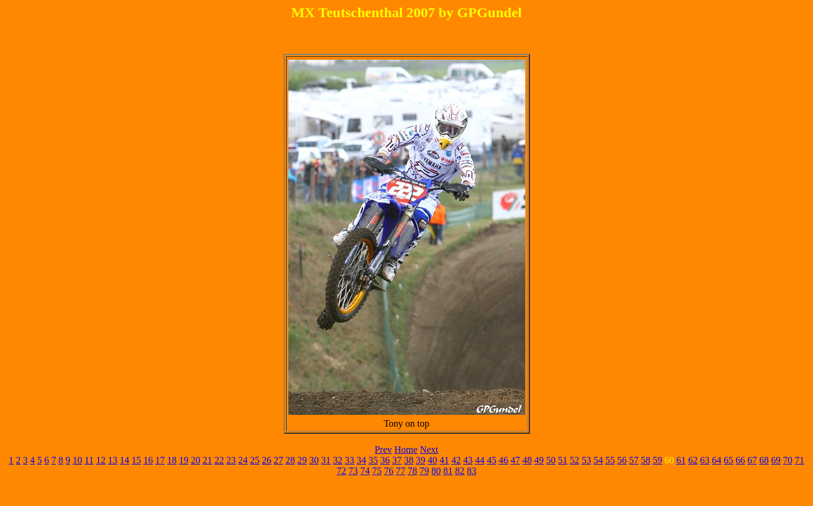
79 (424, 471)
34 (361, 460)
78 (412, 471)
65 (728, 460)
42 (456, 460)
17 (160, 460)
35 (373, 460)
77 (401, 471)
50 (550, 460)
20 (195, 460)
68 (764, 460)
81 (448, 471)
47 (515, 460)
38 (408, 460)
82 (460, 471)
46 (503, 460)
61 (681, 460)
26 (266, 460)
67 (752, 460)
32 (337, 460)
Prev (383, 449)
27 (278, 460)
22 (219, 460)
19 (183, 460)
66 (740, 460)
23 (231, 460)
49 (539, 460)
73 (353, 471)
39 (420, 460)
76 (389, 471)
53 (586, 460)
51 (562, 460)
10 (77, 460)
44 (479, 460)
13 (112, 460)
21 (207, 460)
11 (89, 460)
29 (302, 460)
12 (100, 460)
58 (645, 460)
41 (444, 460)
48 (527, 460)
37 (396, 460)
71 (799, 460)
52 (574, 460)
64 (716, 460)
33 (349, 460)
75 (377, 471)
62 (693, 460)
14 (124, 460)
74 (365, 471)
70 (787, 460)
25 (254, 460)
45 (491, 460)
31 (325, 460)
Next (429, 449)
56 (621, 460)
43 (468, 460)
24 (243, 460)
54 (598, 460)
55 (610, 460)
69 (775, 460)
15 (136, 460)
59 (657, 460)
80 (436, 471)
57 (633, 460)
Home (405, 449)
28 (290, 460)
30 (314, 460)
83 (472, 471)
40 (432, 460)
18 (171, 460)
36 (385, 460)
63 (704, 460)
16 (148, 460)
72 (341, 471)
